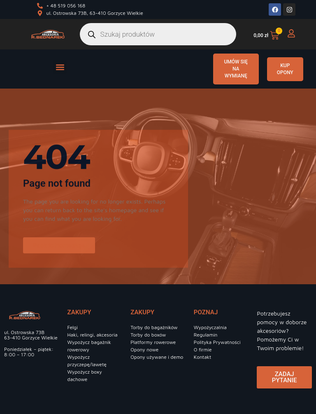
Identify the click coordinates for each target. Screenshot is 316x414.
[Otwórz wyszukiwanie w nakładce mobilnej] (158, 34)
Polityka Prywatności (217, 342)
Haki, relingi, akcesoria (92, 335)
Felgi (72, 327)
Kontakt (202, 357)
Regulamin (206, 335)
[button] (60, 67)
